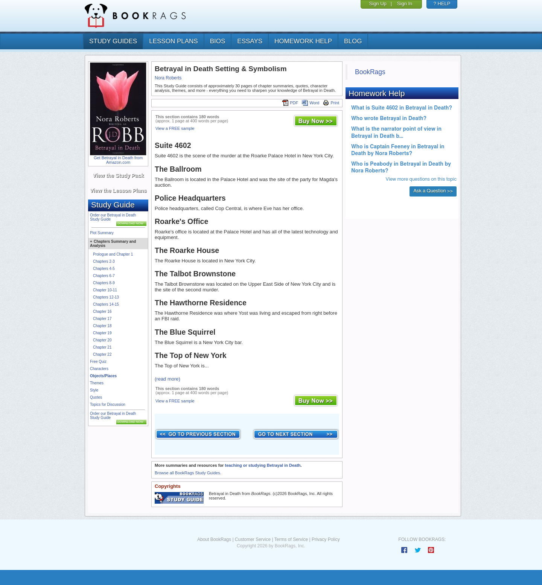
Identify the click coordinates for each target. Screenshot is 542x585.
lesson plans (173, 41)
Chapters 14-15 (106, 304)
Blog (353, 41)
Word (310, 103)
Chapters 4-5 (104, 269)
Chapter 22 (102, 354)
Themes (97, 383)
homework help (303, 41)
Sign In (404, 3)
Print (331, 103)
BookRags (370, 72)
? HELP (442, 3)
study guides (113, 41)
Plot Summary (102, 233)
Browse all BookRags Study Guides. (188, 473)
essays (249, 41)
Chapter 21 (102, 347)
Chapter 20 (102, 340)
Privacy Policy (326, 539)
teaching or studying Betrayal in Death (262, 465)
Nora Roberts (168, 78)
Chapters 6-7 (104, 276)
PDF (290, 103)
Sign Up (378, 3)
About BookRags (214, 539)
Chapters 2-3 (104, 261)
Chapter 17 (102, 319)
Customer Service (253, 539)
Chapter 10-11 (105, 290)
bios (217, 41)
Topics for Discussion (107, 404)
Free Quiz (98, 362)
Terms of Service (291, 539)
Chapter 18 (102, 326)
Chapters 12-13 (106, 297)
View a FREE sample (175, 128)
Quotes (96, 397)
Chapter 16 (102, 311)
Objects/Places (103, 376)
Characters (99, 369)
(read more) (167, 379)
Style (94, 390)
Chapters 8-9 (104, 283)
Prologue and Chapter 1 (113, 254)
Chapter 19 (102, 333)
